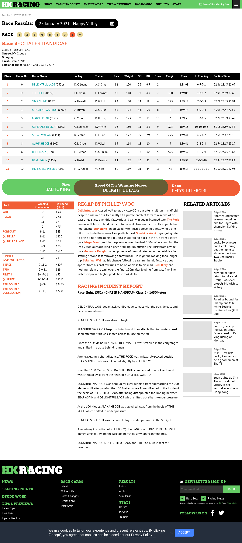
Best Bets (7, 513)
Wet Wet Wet (68, 491)
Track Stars (66, 506)
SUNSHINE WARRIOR (49, 110)
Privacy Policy (232, 503)
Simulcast (125, 496)
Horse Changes (69, 496)
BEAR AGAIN (44, 160)
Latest (64, 486)
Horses (123, 507)
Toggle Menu (236, 4)
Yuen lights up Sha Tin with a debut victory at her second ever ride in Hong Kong (226, 385)
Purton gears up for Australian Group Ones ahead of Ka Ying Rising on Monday (226, 333)
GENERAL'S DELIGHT (48, 126)
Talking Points (68, 4)
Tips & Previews (119, 4)
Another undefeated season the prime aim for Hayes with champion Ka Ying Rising (226, 223)
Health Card (67, 501)
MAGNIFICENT (45, 118)
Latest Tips (8, 508)
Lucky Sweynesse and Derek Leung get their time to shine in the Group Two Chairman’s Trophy (225, 251)
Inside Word (93, 4)
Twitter (221, 513)
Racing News (216, 498)
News (48, 4)
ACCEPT (184, 532)
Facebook (212, 513)
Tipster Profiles (11, 518)
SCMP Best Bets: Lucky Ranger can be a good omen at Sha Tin (226, 358)
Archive (123, 491)
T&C (221, 503)
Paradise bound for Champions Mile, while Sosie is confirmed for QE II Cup (226, 306)
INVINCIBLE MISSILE (48, 168)
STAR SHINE (43, 101)
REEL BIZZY (43, 152)
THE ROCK (42, 93)
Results (162, 4)
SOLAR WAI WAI (46, 135)
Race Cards (144, 4)
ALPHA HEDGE (45, 143)
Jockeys (123, 512)
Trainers (123, 517)
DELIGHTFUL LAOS (48, 84)
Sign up (231, 489)
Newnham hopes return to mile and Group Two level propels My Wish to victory (226, 280)
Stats (176, 4)
